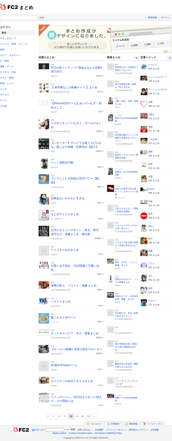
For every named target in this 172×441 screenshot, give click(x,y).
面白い (151, 226)
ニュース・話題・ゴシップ (13, 44)
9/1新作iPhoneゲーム (64, 365)
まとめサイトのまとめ (65, 214)
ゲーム (3, 100)
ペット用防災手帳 (62, 162)
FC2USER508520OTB (60, 290)
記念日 (151, 189)
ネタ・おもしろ (8, 38)
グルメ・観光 (7, 77)
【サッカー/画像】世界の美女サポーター (76, 349)
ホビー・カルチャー (10, 55)
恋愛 (150, 102)
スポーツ (152, 300)
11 (76, 416)
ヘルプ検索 (70, 429)
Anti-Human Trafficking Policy (108, 433)
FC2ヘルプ (40, 430)
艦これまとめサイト (63, 317)
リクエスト (96, 424)
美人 (150, 276)
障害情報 (133, 424)
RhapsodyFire (57, 354)
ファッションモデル (157, 89)
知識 (150, 127)
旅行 (150, 238)
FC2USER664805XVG (60, 338)
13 (88, 416)
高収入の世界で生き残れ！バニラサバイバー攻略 (126, 192)
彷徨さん (55, 76)
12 (82, 416)
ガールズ (4, 94)
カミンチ (55, 322)
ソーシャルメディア (157, 77)
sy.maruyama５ (57, 187)
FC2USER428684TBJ (60, 131)
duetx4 (117, 107)
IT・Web (4, 60)
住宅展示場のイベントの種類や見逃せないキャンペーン (126, 138)
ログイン (165, 17)
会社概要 (99, 430)
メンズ (3, 89)
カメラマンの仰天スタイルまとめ (72, 381)
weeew (54, 385)
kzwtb (53, 203)
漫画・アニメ (7, 66)
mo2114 (54, 167)
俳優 (150, 176)
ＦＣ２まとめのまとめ (65, 249)
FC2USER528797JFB (60, 92)
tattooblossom (57, 239)
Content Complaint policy (80, 433)
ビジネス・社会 (8, 72)
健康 (150, 151)
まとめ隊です (56, 219)
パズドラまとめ (61, 301)
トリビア (152, 64)
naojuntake (55, 306)
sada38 (54, 254)
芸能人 (151, 114)
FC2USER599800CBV (124, 73)
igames (54, 112)
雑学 (2, 49)
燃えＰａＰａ (120, 198)
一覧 (135, 58)
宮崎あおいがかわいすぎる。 (69, 198)
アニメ (151, 263)
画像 (150, 251)
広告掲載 (154, 430)
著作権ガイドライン (138, 430)
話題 (150, 164)
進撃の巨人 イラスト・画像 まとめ (74, 285)
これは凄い (153, 139)
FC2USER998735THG (124, 232)
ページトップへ (154, 424)
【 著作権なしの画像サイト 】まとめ (74, 87)
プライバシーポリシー (116, 430)
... (116, 330)
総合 (52, 64)
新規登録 (152, 17)
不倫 (150, 201)
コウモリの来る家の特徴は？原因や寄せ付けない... (126, 245)
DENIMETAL (56, 405)
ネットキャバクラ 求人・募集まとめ (75, 333)
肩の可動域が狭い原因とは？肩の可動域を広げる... (126, 347)
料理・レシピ (7, 83)
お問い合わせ (83, 430)
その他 (3, 106)
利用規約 (115, 424)
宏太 (53, 151)
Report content (59, 433)
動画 (150, 214)
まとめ (26, 7)
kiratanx (118, 124)
